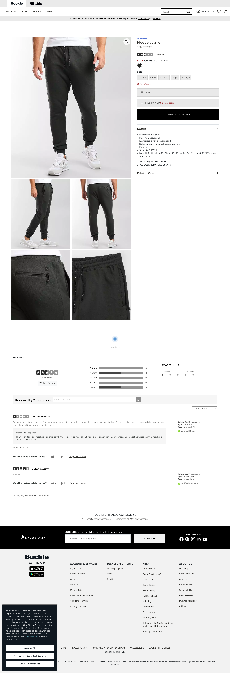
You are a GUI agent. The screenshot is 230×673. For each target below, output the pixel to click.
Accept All (30, 648)
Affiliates (183, 606)
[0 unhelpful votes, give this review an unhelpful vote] (62, 456)
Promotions (148, 606)
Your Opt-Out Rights (152, 631)
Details (178, 128)
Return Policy (149, 590)
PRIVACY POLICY (79, 647)
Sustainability (185, 590)
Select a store (167, 103)
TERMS (63, 647)
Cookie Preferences (159, 647)
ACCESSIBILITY (137, 647)
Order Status (149, 585)
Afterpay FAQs (150, 617)
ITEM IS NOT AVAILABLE (178, 114)
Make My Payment (115, 568)
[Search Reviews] (97, 399)
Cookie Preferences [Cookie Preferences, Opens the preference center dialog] (30, 664)
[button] (11, 11)
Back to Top (44, 495)
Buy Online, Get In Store (81, 595)
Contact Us (148, 579)
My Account (75, 568)
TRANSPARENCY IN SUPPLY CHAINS (108, 647)
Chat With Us (149, 568)
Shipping (147, 601)
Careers (182, 579)
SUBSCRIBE (149, 538)
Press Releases (186, 595)
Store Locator (149, 612)
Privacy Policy (32, 636)
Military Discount (78, 606)
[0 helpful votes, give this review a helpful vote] (53, 456)
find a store (35, 537)
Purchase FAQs (150, 595)
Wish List (74, 579)
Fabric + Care (178, 173)
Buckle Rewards (77, 573)
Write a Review (47, 383)
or (145, 18)
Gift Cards (75, 584)
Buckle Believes (186, 584)
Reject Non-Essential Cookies (30, 656)
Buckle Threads (186, 573)
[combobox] (173, 11)
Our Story (183, 568)
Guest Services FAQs (152, 574)
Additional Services (79, 600)
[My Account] (205, 11)
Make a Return (77, 590)
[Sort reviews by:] (204, 408)
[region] (29, 638)
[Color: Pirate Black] (139, 65)
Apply (109, 573)
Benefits (110, 579)
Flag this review (77, 456)
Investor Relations (188, 600)
